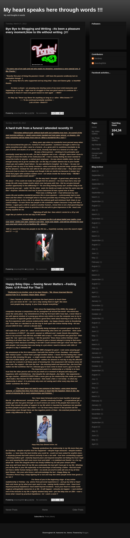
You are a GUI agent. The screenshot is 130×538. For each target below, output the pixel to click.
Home (45, 510)
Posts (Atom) (50, 517)
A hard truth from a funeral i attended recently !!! (39, 128)
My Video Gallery (95, 132)
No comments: (42, 113)
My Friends (96, 145)
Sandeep (98, 58)
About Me (96, 149)
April (93, 188)
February (95, 262)
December (96, 219)
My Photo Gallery (96, 139)
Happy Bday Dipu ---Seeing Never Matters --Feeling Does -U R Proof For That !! (41, 285)
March (94, 197)
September (96, 175)
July (93, 210)
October (95, 314)
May (93, 258)
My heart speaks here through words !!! (53, 10)
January (95, 301)
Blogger (85, 533)
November (96, 310)
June (94, 171)
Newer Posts (11, 510)
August (95, 206)
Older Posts (78, 510)
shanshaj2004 (100, 63)
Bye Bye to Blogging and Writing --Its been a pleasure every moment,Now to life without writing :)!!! (43, 30)
